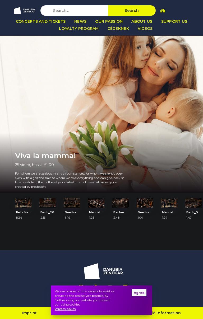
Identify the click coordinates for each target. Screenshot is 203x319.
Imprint (29, 313)
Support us (174, 21)
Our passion (109, 21)
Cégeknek (118, 28)
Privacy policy (65, 309)
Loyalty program (79, 28)
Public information (162, 313)
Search (132, 10)
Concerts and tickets (41, 21)
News (80, 21)
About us (141, 21)
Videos (145, 28)
